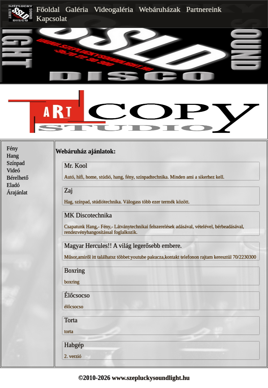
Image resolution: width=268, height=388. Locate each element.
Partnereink (203, 9)
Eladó (13, 185)
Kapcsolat (51, 18)
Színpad (16, 163)
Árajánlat (17, 192)
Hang (13, 156)
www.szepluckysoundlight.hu (150, 377)
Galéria (77, 9)
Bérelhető (17, 178)
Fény (12, 148)
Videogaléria (113, 9)
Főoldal (48, 9)
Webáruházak (159, 9)
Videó (13, 170)
